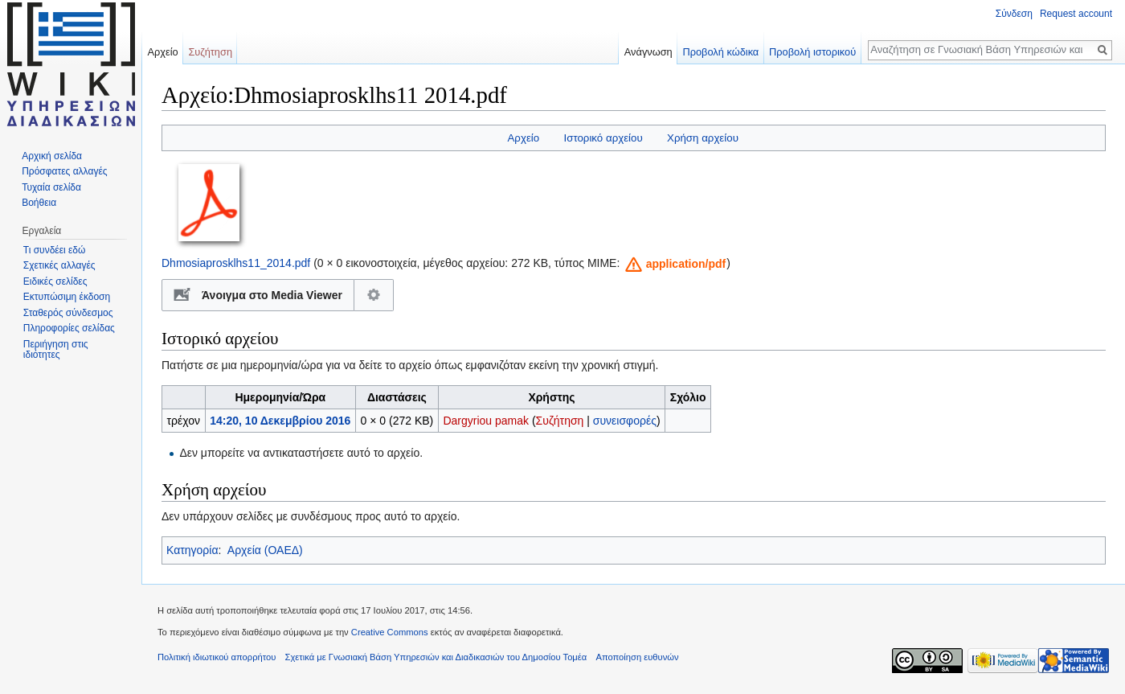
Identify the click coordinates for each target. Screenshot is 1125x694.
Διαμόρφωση (374, 295)
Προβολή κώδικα (720, 52)
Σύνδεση (1014, 13)
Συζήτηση (560, 420)
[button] (674, 264)
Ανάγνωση (648, 52)
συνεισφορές (625, 420)
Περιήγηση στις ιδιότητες (55, 350)
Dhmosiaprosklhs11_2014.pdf (236, 263)
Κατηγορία (192, 550)
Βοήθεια (39, 202)
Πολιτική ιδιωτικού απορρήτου (217, 657)
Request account (1076, 13)
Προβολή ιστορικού (812, 52)
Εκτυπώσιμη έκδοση (66, 296)
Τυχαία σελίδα (51, 187)
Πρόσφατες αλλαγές (64, 171)
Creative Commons (389, 632)
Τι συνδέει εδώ (54, 250)
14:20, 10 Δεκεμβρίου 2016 (280, 420)
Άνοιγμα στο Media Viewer (272, 295)
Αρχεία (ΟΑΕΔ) (265, 550)
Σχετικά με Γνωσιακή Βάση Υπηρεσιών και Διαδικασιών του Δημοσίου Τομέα (436, 657)
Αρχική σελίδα (52, 156)
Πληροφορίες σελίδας (69, 328)
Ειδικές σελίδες (55, 281)
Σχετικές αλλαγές (59, 265)
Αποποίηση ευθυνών (636, 657)
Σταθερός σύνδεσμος (68, 312)
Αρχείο (523, 138)
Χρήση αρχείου (702, 138)
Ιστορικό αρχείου (602, 138)
